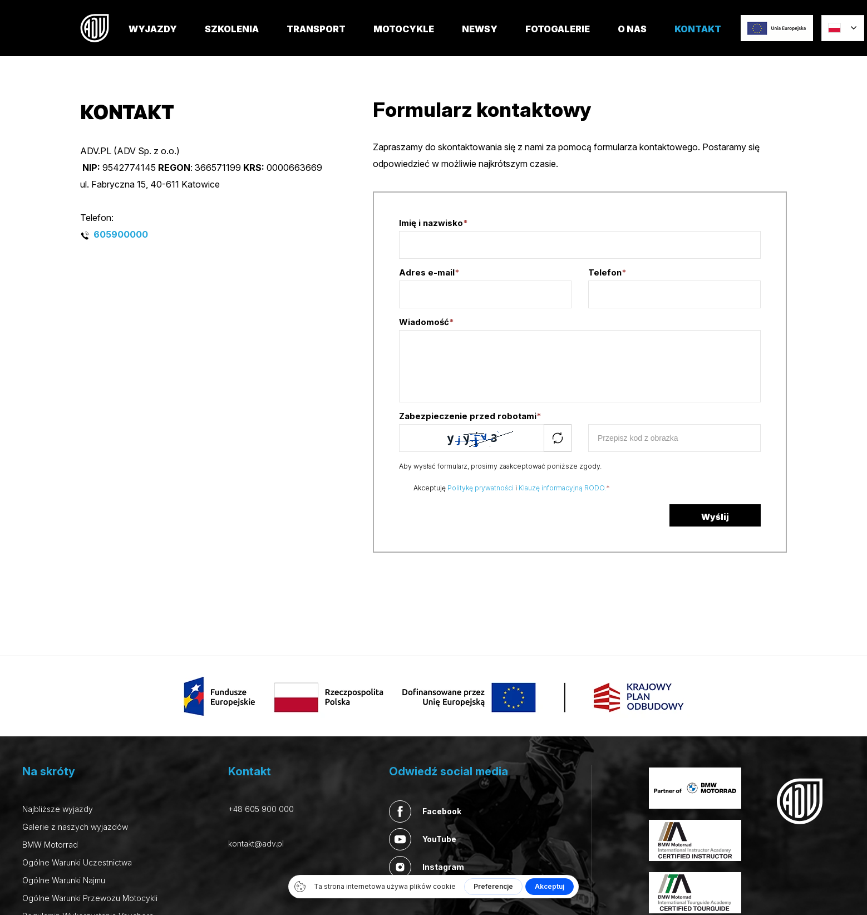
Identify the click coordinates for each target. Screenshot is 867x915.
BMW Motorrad (50, 844)
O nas (646, 40)
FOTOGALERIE (571, 40)
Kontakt (711, 40)
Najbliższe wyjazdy (57, 809)
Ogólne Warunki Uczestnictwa (77, 862)
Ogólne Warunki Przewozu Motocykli (89, 898)
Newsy (493, 40)
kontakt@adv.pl (256, 843)
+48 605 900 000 (261, 809)
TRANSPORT (330, 40)
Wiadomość (426, 322)
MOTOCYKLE (417, 40)
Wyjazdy (166, 40)
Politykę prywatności (480, 488)
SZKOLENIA (246, 40)
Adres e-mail (429, 272)
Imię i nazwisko (433, 223)
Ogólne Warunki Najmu (63, 880)
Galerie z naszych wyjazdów (75, 827)
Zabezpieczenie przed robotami (470, 416)
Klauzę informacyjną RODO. (562, 488)
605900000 (121, 234)
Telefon (607, 272)
